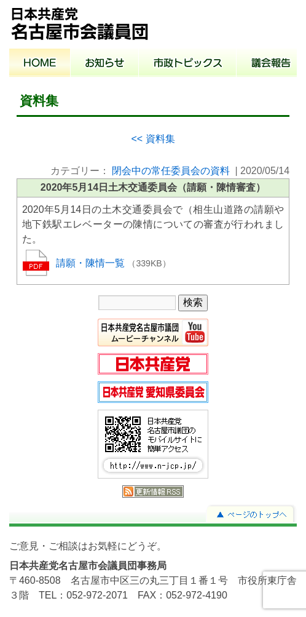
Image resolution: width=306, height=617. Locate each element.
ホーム (40, 64)
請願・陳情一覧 (91, 263)
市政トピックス (188, 64)
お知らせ (105, 64)
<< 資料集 (153, 138)
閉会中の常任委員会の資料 (171, 170)
